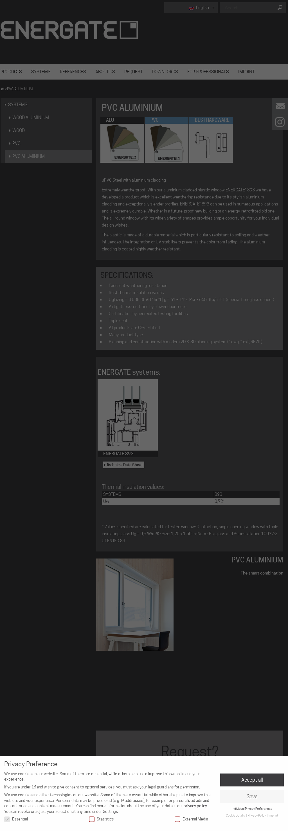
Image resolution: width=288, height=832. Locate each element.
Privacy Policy (257, 813)
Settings (110, 809)
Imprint (273, 813)
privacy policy (195, 803)
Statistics (101, 816)
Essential (16, 816)
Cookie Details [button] (236, 813)
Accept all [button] (252, 777)
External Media (191, 816)
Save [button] (252, 794)
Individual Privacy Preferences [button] (252, 806)
